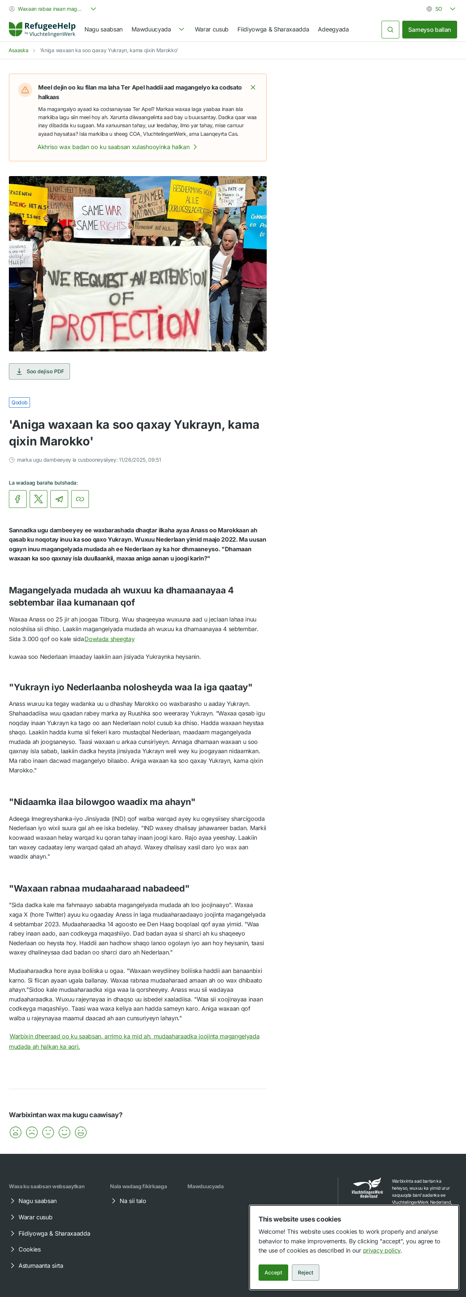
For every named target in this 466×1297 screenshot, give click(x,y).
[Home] (42, 29)
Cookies (24, 1249)
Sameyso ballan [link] (429, 29)
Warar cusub (212, 29)
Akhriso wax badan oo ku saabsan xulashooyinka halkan (118, 146)
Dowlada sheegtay (114, 639)
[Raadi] (390, 29)
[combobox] (53, 8)
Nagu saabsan (103, 29)
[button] (253, 87)
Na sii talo (127, 1200)
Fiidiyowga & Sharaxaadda (273, 29)
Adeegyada (333, 29)
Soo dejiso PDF (39, 371)
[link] (42, 29)
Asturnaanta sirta (35, 1265)
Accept (273, 1272)
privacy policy (382, 1250)
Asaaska (19, 50)
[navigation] (159, 29)
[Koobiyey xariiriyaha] (80, 499)
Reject (305, 1272)
